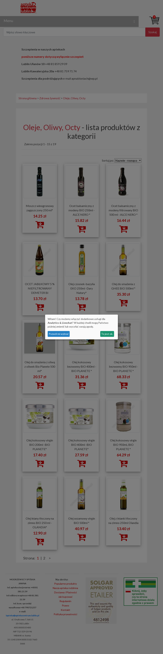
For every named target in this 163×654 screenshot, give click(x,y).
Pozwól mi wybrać (59, 333)
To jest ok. (107, 333)
